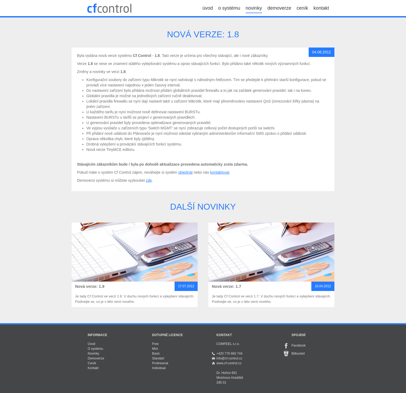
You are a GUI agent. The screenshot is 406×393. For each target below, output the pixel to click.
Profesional (160, 363)
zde (149, 180)
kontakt (321, 8)
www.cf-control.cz (228, 363)
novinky (254, 8)
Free (155, 344)
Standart (158, 358)
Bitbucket (298, 353)
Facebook (298, 345)
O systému (95, 349)
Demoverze (96, 358)
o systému (229, 8)
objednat (185, 172)
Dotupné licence (167, 335)
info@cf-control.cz (229, 358)
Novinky (93, 353)
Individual (159, 368)
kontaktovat (219, 172)
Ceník (92, 363)
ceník (302, 8)
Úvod (91, 344)
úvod (207, 8)
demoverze (279, 8)
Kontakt (93, 368)
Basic (156, 353)
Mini (155, 349)
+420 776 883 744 (229, 353)
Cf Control (109, 8)
